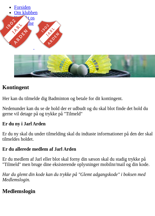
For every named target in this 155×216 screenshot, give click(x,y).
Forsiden (22, 7)
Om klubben (26, 12)
